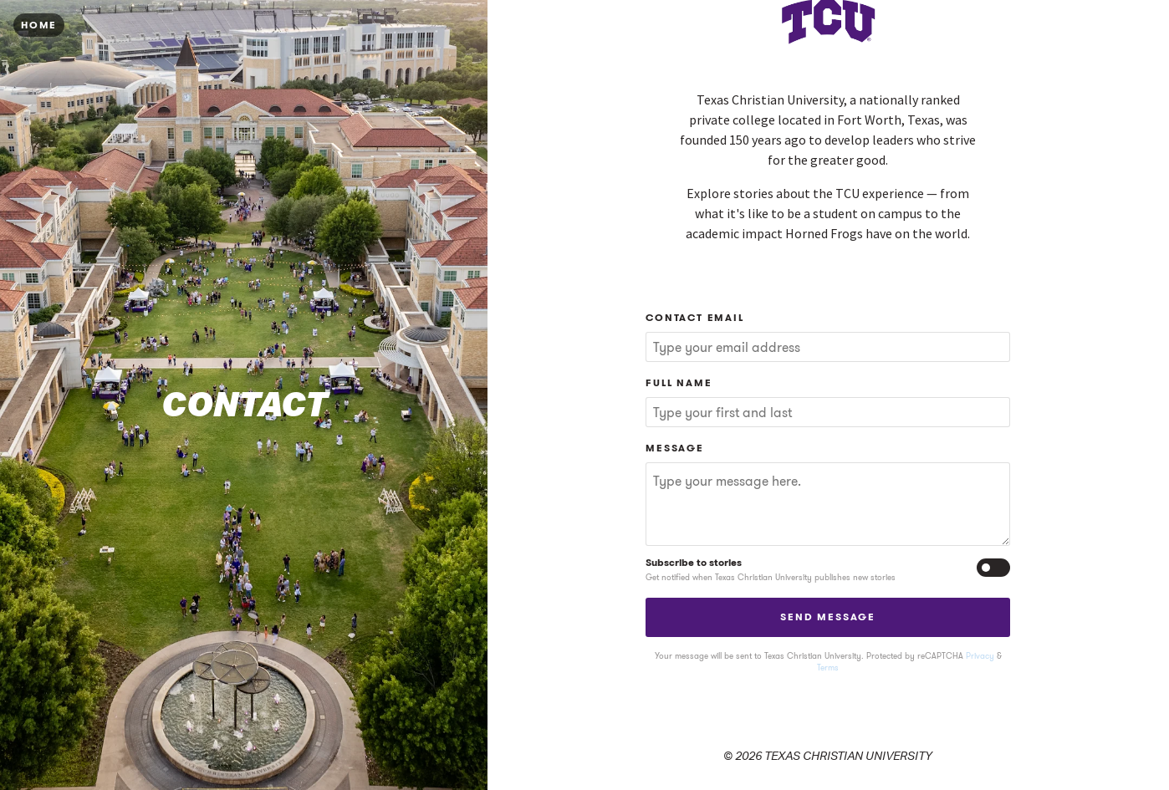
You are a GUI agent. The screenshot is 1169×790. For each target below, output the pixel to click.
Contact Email (694, 317)
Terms (828, 668)
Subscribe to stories (694, 563)
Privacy (980, 656)
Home (39, 25)
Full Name (679, 382)
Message (675, 448)
